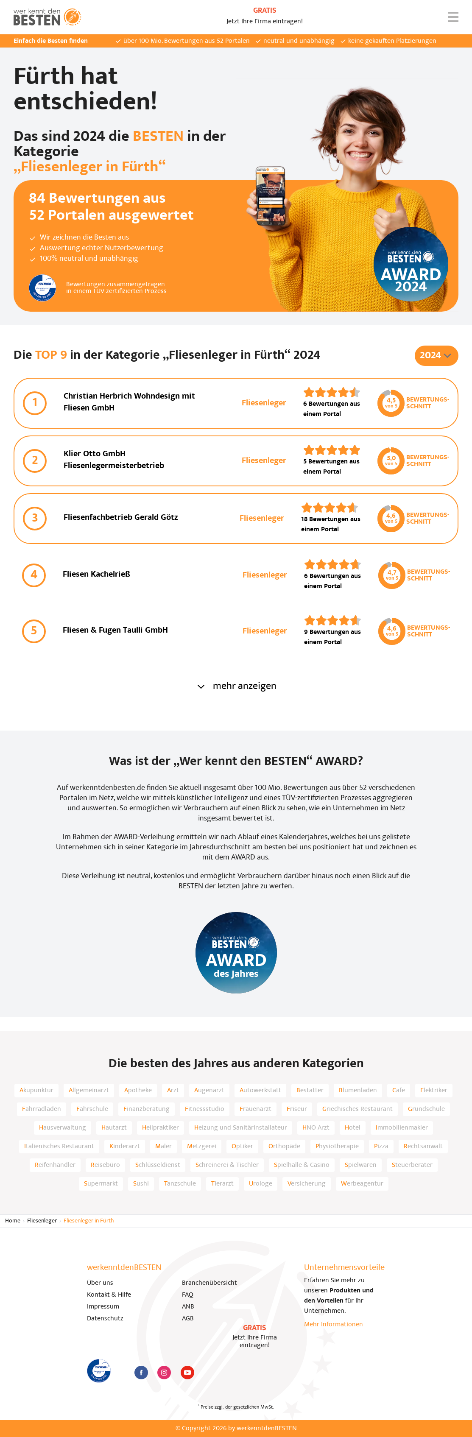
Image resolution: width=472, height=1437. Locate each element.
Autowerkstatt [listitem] (260, 1090)
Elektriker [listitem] (433, 1090)
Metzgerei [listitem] (201, 1146)
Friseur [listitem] (297, 1109)
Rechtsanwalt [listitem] (423, 1146)
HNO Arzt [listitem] (316, 1127)
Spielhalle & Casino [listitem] (302, 1165)
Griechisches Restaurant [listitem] (357, 1109)
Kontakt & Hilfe (109, 1295)
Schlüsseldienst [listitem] (157, 1165)
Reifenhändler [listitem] (55, 1165)
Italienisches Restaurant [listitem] (59, 1146)
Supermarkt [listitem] (101, 1183)
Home (12, 1221)
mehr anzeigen (236, 686)
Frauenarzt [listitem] (255, 1109)
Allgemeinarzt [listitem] (89, 1090)
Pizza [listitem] (381, 1146)
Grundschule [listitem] (426, 1109)
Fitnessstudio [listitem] (204, 1109)
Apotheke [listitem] (138, 1090)
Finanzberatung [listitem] (146, 1109)
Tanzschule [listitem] (180, 1183)
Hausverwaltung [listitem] (62, 1127)
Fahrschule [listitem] (92, 1109)
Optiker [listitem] (242, 1146)
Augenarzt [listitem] (209, 1090)
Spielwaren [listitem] (361, 1165)
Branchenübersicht (209, 1283)
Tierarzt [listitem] (222, 1183)
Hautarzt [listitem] (114, 1127)
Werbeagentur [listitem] (362, 1183)
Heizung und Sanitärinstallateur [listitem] (240, 1127)
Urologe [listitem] (260, 1183)
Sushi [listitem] (141, 1183)
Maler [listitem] (163, 1146)
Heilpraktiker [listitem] (160, 1127)
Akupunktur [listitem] (36, 1090)
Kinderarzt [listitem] (124, 1146)
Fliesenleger (42, 1221)
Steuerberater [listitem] (412, 1165)
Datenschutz (105, 1318)
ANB (188, 1306)
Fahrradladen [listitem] (41, 1109)
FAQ (187, 1295)
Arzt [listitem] (173, 1090)
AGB (188, 1318)
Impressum (103, 1306)
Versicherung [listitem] (307, 1183)
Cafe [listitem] (398, 1090)
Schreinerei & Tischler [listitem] (227, 1165)
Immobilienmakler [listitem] (402, 1127)
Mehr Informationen (333, 1324)
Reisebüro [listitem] (105, 1165)
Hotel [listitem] (352, 1127)
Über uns (100, 1283)
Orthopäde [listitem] (284, 1146)
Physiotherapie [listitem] (337, 1146)
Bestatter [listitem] (310, 1090)
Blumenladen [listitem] (358, 1090)
